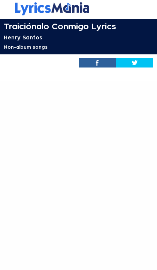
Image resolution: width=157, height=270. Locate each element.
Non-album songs (26, 47)
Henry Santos (23, 37)
